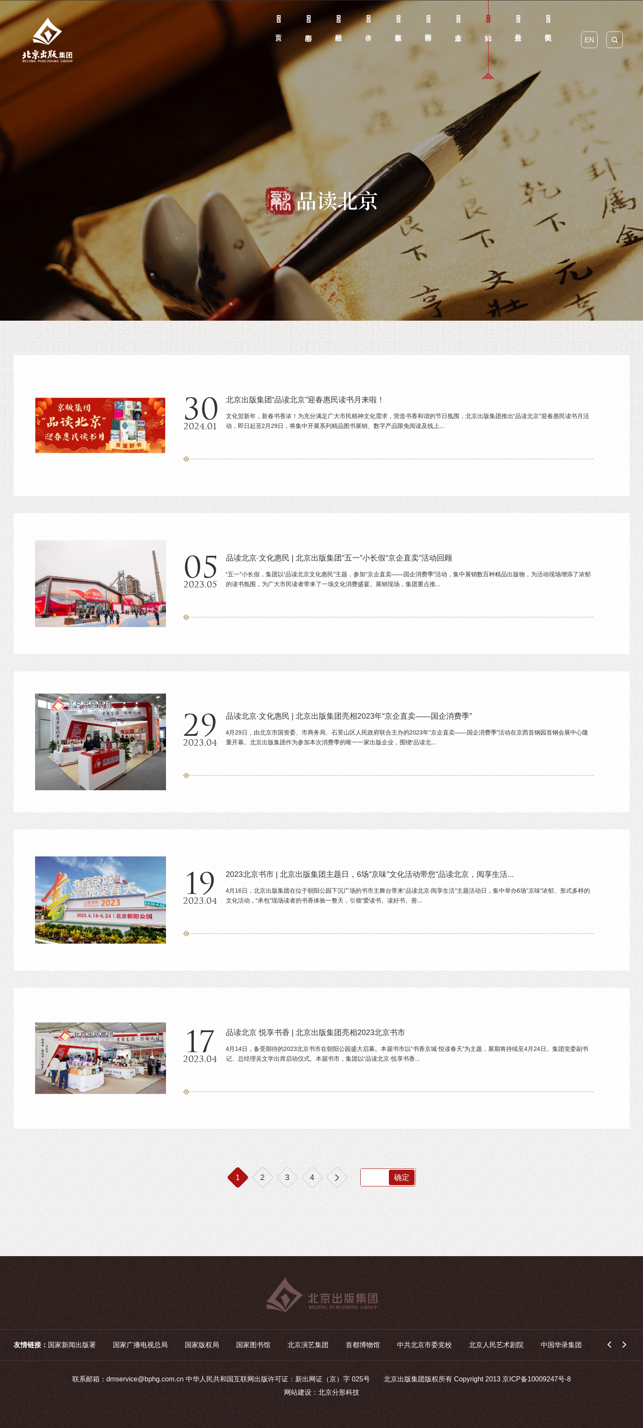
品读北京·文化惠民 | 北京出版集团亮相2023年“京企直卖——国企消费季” (349, 716)
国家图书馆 (253, 1344)
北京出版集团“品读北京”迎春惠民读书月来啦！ (305, 399)
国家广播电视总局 (140, 1344)
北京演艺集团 (308, 1344)
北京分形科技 (338, 1392)
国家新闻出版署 (72, 1344)
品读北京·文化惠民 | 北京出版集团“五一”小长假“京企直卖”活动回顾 (339, 558)
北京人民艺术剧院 (496, 1344)
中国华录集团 (561, 1344)
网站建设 (297, 1392)
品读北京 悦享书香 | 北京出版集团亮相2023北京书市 (316, 1032)
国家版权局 (202, 1344)
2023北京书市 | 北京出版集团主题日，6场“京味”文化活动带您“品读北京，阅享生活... (370, 874)
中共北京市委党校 (424, 1344)
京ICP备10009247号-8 (536, 1379)
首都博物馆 (363, 1344)
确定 (401, 1177)
